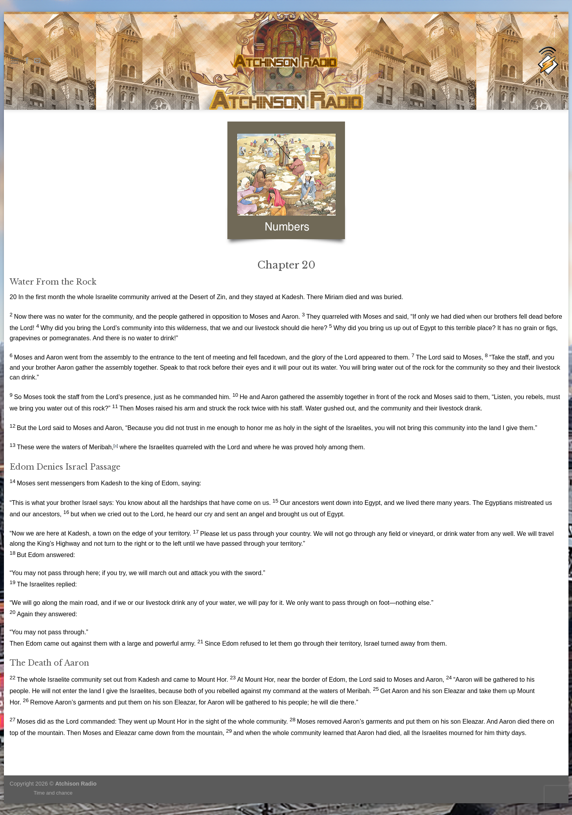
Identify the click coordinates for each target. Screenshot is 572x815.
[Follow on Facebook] (27, 60)
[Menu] (14, 60)
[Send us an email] (37, 60)
